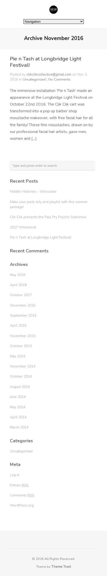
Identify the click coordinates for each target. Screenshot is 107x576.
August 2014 (20, 386)
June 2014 (18, 396)
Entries (19, 485)
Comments (22, 495)
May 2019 (17, 275)
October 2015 (21, 346)
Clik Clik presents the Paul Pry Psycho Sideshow (48, 217)
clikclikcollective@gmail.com (49, 74)
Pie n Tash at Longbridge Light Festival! (45, 62)
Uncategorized (34, 79)
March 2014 (19, 427)
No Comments (59, 79)
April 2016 (18, 325)
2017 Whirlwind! (23, 227)
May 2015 (17, 356)
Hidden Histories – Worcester (33, 191)
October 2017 (21, 295)
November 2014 (22, 366)
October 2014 (21, 376)
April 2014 (18, 417)
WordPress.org (22, 505)
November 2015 (22, 335)
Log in (14, 474)
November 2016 (22, 305)
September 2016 (23, 315)
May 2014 (17, 407)
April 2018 (18, 285)
